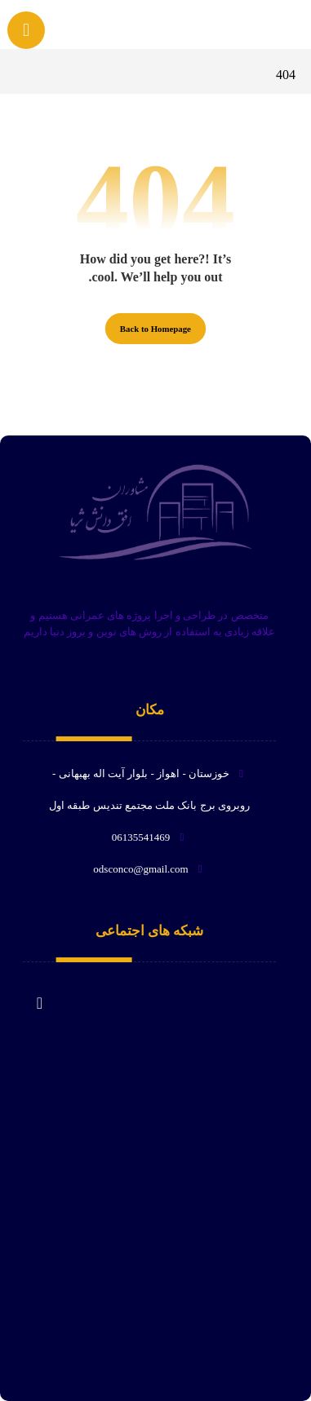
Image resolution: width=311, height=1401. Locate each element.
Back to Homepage (155, 328)
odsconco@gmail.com (149, 869)
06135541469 (150, 837)
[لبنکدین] (39, 995)
